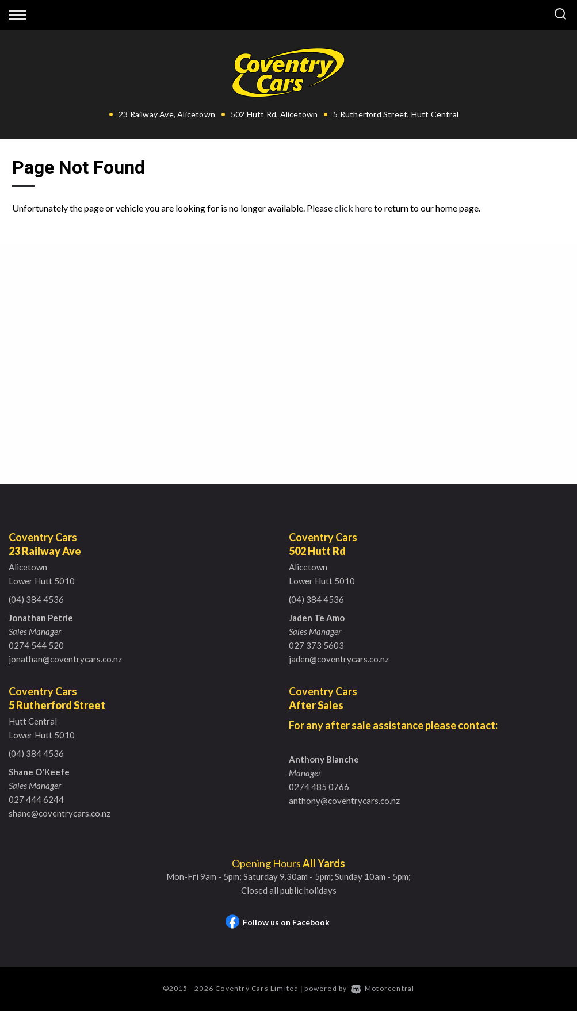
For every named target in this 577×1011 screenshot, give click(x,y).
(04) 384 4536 (36, 599)
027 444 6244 (36, 799)
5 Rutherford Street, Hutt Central (395, 114)
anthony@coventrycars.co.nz (344, 800)
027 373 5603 (316, 645)
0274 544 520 (36, 645)
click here (353, 207)
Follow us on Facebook (278, 922)
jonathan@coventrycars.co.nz (65, 659)
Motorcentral (383, 988)
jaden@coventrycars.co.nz (339, 659)
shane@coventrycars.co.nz (59, 813)
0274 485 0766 (319, 787)
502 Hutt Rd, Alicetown (274, 114)
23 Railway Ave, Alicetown (167, 114)
